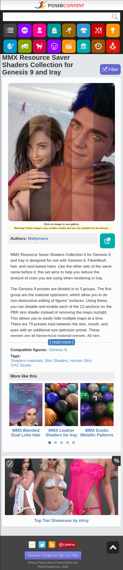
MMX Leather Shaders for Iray (61, 432)
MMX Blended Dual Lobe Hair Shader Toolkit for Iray (26, 437)
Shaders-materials (27, 360)
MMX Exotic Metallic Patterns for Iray (97, 435)
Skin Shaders (56, 360)
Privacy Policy (36, 562)
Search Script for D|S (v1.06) (53, 555)
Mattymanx (38, 238)
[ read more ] (61, 342)
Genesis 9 (58, 350)
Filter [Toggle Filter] (113, 69)
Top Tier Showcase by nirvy (61, 520)
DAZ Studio (21, 365)
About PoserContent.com (62, 562)
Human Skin (81, 360)
